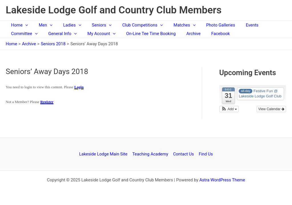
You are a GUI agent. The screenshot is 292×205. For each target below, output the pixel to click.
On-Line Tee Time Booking (143, 33)
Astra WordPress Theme (222, 180)
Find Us (205, 154)
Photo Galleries (206, 25)
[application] (24, 25)
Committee (23, 33)
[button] (229, 109)
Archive (184, 33)
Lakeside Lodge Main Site (104, 154)
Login (79, 87)
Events (236, 25)
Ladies (67, 25)
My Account (96, 33)
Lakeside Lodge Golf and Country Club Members (114, 10)
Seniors (94, 25)
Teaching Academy (151, 154)
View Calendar (271, 109)
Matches (173, 25)
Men (42, 25)
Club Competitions (133, 25)
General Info (59, 33)
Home (18, 25)
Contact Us (183, 154)
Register (46, 102)
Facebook (208, 33)
